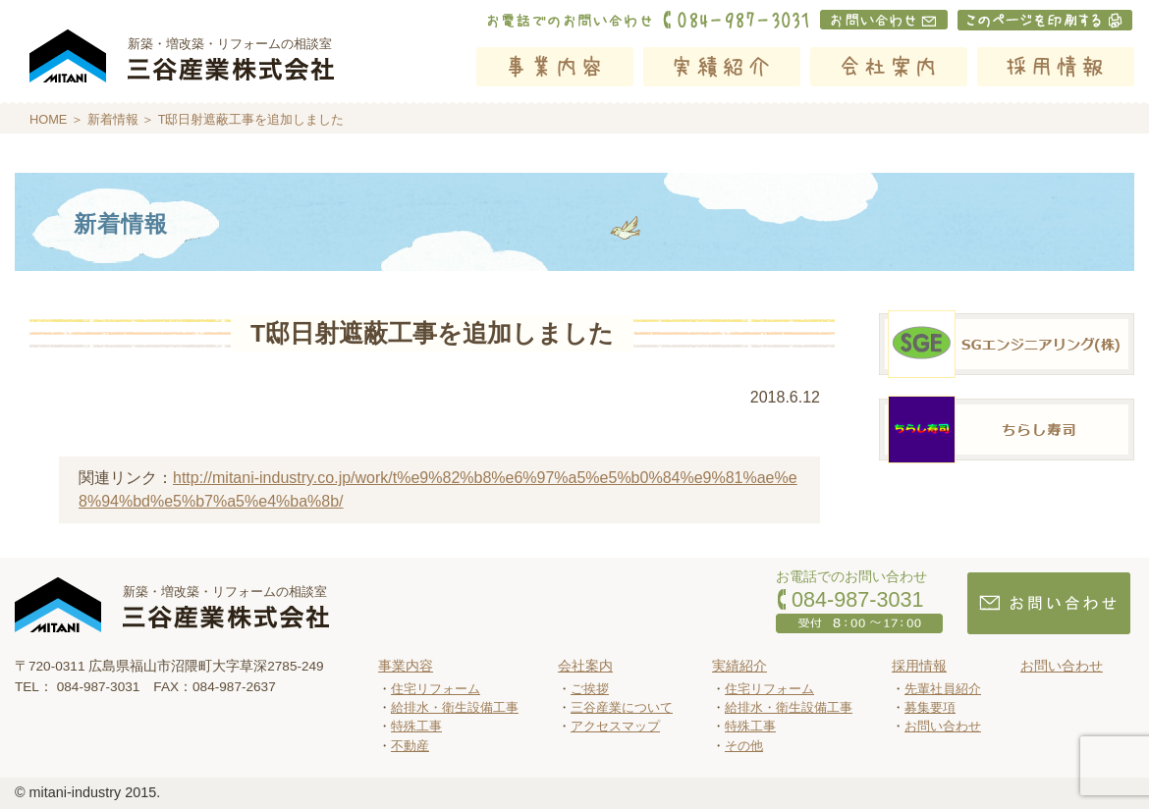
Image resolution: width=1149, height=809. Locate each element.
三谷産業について (622, 707)
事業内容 (554, 66)
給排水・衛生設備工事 (455, 707)
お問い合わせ (942, 726)
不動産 (410, 745)
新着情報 (112, 119)
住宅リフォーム (435, 688)
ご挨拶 (590, 688)
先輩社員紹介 (942, 688)
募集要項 (930, 707)
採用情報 (1055, 66)
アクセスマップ (615, 726)
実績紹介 (721, 66)
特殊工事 (416, 726)
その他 (744, 745)
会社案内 (888, 66)
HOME (48, 119)
